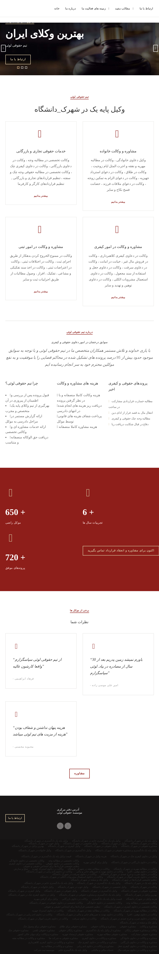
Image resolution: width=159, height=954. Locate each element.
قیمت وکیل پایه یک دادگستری (107, 898)
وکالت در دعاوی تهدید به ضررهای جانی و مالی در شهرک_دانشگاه (90, 914)
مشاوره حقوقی (128, 926)
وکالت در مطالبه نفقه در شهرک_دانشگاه (89, 910)
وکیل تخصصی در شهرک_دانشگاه (109, 887)
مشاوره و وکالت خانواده (118, 151)
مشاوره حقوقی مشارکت (144, 934)
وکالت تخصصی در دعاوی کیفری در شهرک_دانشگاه (130, 906)
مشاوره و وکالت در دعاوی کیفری (99, 938)
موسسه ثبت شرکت (44, 950)
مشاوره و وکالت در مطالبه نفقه (28, 938)
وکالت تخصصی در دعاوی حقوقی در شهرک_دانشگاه (56, 902)
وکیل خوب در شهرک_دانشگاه (73, 887)
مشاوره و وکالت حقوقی (103, 926)
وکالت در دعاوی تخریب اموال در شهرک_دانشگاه (43, 918)
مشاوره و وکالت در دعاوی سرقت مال (137, 950)
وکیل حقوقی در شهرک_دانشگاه (60, 890)
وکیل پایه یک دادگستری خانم (72, 950)
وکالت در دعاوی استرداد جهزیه (48, 910)
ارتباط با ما (146, 8)
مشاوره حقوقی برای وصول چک (39, 926)
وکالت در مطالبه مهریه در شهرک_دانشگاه (135, 910)
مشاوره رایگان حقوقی (70, 930)
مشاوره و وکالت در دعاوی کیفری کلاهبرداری (51, 942)
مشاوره (79, 773)
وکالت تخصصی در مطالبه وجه (141, 902)
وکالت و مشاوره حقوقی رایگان (141, 930)
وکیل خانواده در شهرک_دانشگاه (37, 887)
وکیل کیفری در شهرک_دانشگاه (24, 890)
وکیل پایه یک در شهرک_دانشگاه (141, 883)
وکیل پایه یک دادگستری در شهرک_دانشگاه (98, 883)
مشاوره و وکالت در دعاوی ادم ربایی (95, 946)
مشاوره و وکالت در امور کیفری (118, 247)
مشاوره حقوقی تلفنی (44, 930)
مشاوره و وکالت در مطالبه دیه (57, 946)
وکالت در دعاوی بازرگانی (75, 898)
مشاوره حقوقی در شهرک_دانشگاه (139, 890)
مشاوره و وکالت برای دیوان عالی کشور (38, 934)
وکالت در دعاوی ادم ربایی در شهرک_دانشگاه (29, 914)
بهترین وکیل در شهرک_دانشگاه (141, 894)
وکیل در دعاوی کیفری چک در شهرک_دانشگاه (31, 894)
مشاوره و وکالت (148, 926)
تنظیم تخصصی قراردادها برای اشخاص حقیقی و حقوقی (72, 906)
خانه (56, 8)
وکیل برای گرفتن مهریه (46, 898)
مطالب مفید (122, 8)
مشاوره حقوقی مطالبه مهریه (112, 934)
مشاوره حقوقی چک (18, 930)
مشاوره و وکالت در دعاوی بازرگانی (139, 942)
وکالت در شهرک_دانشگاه (144, 887)
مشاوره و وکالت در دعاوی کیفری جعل (137, 946)
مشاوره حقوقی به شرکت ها (63, 938)
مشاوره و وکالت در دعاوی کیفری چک (97, 942)
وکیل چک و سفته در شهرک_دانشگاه (138, 922)
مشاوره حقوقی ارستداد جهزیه (77, 934)
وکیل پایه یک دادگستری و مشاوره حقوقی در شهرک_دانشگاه (90, 894)
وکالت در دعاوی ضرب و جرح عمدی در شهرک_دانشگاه (129, 918)
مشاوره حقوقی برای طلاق (73, 926)
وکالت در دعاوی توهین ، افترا (142, 914)
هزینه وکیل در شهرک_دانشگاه (141, 898)
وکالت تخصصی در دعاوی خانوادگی (104, 902)
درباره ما (70, 8)
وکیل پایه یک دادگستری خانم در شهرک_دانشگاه (49, 883)
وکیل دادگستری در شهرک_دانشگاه (99, 890)
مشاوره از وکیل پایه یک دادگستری (103, 930)
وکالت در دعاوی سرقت (84, 918)
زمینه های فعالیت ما (94, 8)
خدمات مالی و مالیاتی (102, 950)
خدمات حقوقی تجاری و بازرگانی (41, 151)
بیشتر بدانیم (41, 196)
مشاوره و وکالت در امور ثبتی (41, 247)
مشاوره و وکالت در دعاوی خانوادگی (138, 938)
